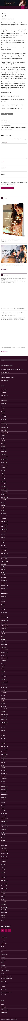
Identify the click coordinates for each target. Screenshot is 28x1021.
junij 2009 (3, 896)
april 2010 (3, 872)
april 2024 (3, 446)
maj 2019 (3, 604)
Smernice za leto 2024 (6, 347)
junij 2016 (3, 698)
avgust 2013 (3, 778)
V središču (3, 986)
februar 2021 (4, 548)
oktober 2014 (4, 751)
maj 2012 (3, 805)
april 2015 (3, 735)
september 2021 (4, 529)
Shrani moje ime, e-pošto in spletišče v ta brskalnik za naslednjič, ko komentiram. (14, 183)
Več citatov (4, 269)
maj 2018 (3, 636)
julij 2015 (3, 727)
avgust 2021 (3, 532)
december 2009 (4, 880)
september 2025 (4, 400)
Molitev (2, 962)
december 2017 (4, 649)
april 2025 (3, 414)
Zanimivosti (3, 994)
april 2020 (3, 574)
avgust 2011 (3, 829)
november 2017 (4, 652)
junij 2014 (3, 762)
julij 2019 (3, 599)
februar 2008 (4, 912)
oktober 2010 (4, 856)
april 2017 (3, 671)
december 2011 (4, 818)
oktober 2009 (4, 885)
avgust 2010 (3, 861)
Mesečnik (4, 113)
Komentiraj (11, 18)
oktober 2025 (4, 398)
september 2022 (4, 497)
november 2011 (4, 821)
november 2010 (4, 853)
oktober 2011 (4, 824)
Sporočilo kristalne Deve (6, 978)
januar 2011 (3, 848)
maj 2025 (3, 411)
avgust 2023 (3, 467)
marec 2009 (3, 901)
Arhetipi (2, 941)
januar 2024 (3, 454)
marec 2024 (3, 448)
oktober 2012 (4, 792)
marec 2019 (3, 609)
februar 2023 (4, 483)
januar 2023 (3, 486)
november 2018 (4, 620)
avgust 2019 (3, 596)
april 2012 (3, 808)
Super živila (3, 981)
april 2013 (3, 783)
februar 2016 (4, 708)
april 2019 (3, 607)
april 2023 (3, 478)
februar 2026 (4, 390)
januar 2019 (3, 615)
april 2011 (3, 840)
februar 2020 (4, 580)
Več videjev (4, 351)
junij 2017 (3, 666)
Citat (5, 198)
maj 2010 (3, 869)
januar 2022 (3, 518)
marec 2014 (3, 770)
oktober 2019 (4, 591)
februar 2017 (4, 676)
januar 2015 (3, 743)
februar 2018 (4, 644)
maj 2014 (3, 765)
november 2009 (4, 883)
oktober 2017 (4, 655)
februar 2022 (4, 515)
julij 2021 (3, 534)
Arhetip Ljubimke (5, 372)
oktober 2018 (4, 623)
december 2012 (4, 786)
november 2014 (4, 749)
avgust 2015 (3, 725)
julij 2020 (3, 566)
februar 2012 (4, 813)
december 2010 (4, 850)
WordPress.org (4, 1012)
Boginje (2, 946)
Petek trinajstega (4, 380)
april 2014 (3, 767)
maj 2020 (3, 572)
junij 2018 (3, 633)
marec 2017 (3, 674)
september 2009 (4, 888)
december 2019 (4, 585)
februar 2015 (4, 741)
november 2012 (4, 789)
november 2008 (4, 907)
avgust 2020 (3, 564)
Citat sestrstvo (4, 265)
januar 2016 (3, 711)
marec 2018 (3, 641)
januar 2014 (3, 775)
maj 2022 (3, 507)
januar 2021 (3, 550)
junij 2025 (3, 408)
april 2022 (3, 510)
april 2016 (3, 703)
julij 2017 (3, 663)
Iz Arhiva (3, 957)
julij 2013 (3, 781)
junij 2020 (3, 569)
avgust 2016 (3, 692)
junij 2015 (3, 730)
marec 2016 (3, 706)
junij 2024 (3, 440)
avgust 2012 (3, 797)
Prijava (2, 1004)
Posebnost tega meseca (6, 975)
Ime (2, 161)
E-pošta (3, 168)
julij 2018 (3, 631)
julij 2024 (3, 438)
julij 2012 (3, 800)
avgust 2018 (3, 628)
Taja (6, 18)
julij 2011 (3, 832)
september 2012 (4, 794)
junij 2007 (3, 915)
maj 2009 (3, 899)
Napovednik (3, 967)
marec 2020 (3, 577)
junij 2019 (3, 601)
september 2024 (4, 432)
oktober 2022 (4, 494)
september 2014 (4, 754)
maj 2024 (3, 443)
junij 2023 (3, 473)
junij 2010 (3, 867)
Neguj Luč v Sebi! (5, 970)
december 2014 (4, 746)
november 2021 (4, 524)
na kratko (10, 113)
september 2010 (4, 859)
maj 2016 (3, 700)
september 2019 (4, 593)
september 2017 (4, 658)
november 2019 (4, 588)
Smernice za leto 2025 (6, 308)
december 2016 (4, 682)
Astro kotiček (4, 943)
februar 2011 (4, 845)
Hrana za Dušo (4, 954)
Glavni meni (26, 7)
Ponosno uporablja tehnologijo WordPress (9, 1019)
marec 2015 (3, 738)
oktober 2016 (4, 687)
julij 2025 (3, 406)
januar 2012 (3, 816)
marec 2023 (3, 481)
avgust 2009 (3, 891)
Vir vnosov (3, 1007)
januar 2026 (3, 392)
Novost (2, 973)
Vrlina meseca (4, 989)
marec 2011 (3, 842)
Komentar (4, 142)
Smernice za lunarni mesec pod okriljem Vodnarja (12, 369)
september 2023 (4, 465)
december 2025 (4, 395)
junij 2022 (3, 505)
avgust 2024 (3, 435)
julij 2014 (3, 759)
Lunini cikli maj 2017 (14, 121)
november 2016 (4, 684)
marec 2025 (3, 416)
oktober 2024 (4, 430)
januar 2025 (3, 422)
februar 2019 (4, 612)
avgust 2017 (3, 660)
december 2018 (4, 617)
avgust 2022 (3, 499)
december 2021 (4, 521)
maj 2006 (3, 920)
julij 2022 (3, 502)
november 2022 (4, 491)
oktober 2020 (4, 558)
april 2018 (3, 639)
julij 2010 (3, 864)
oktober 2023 (4, 462)
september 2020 (4, 561)
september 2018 (4, 625)
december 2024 (4, 424)
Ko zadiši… (3, 959)
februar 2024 (4, 451)
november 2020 (4, 556)
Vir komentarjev (4, 1009)
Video (6, 275)
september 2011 (4, 826)
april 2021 (3, 542)
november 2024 (4, 427)
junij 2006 (3, 917)
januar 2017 (3, 679)
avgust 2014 (3, 757)
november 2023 (4, 459)
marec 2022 (3, 513)
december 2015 (4, 714)
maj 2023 (3, 475)
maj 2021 (3, 540)
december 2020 (4, 553)
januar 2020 (3, 582)
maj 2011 (3, 837)
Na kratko (3, 13)
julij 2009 (3, 893)
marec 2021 (3, 545)
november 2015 (4, 716)
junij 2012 (3, 802)
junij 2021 (3, 537)
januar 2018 (3, 647)
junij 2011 (3, 834)
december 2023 (4, 457)
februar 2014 (4, 773)
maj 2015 (3, 733)
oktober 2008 (4, 909)
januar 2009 (3, 904)
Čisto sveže (3, 949)
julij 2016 (3, 695)
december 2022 (4, 489)
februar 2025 (4, 419)
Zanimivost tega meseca (6, 992)
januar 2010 (3, 877)
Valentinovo (3, 374)
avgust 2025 (3, 403)
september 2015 (4, 722)
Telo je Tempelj (4, 984)
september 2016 (4, 690)
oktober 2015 (4, 719)
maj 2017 (3, 668)
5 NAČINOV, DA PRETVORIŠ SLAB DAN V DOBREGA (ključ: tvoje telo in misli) (14, 127)
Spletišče (3, 174)
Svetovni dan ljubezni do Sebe (7, 377)
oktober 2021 (4, 526)
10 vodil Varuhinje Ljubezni (7, 240)
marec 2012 (3, 810)
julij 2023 (3, 470)
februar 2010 (4, 875)
